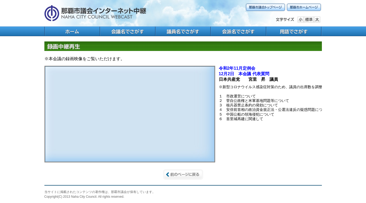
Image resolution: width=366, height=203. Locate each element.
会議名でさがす (127, 31)
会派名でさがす (238, 31)
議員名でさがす (183, 31)
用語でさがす (294, 31)
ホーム (72, 31)
